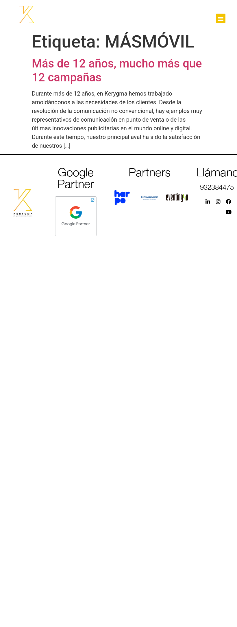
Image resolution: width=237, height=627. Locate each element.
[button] (220, 18)
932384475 (217, 187)
